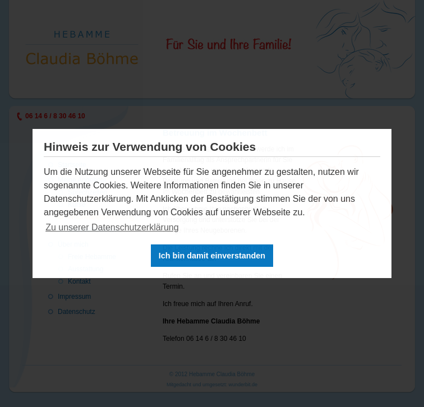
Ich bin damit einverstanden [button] (212, 255)
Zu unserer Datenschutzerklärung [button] (111, 227)
